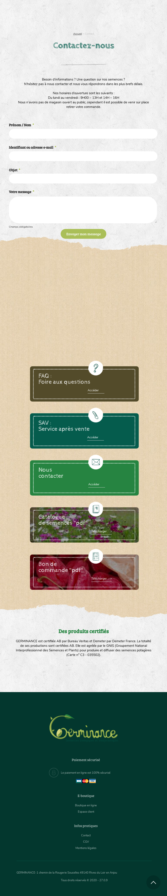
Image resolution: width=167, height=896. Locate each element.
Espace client (86, 812)
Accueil (77, 33)
